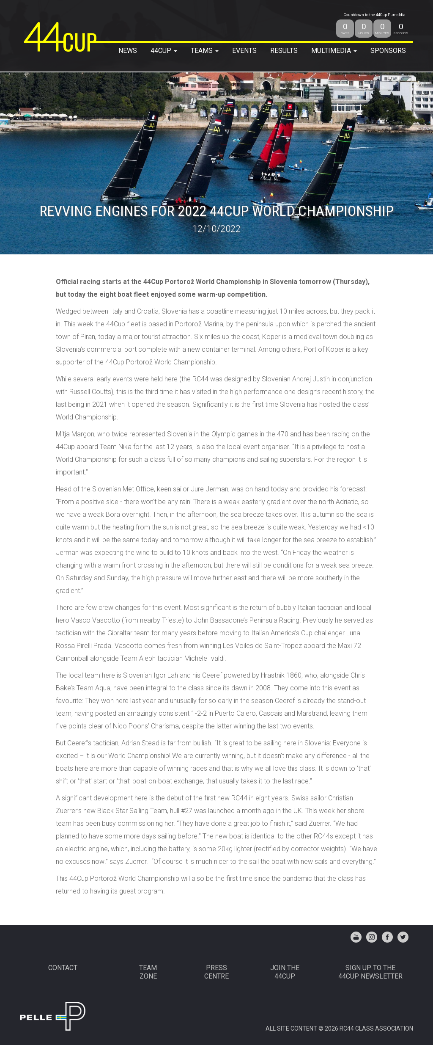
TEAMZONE (148, 972)
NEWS (127, 51)
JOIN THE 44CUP (284, 972)
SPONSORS (388, 51)
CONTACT (62, 968)
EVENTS (244, 51)
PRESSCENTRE (216, 972)
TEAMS (205, 51)
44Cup (164, 51)
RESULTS (284, 51)
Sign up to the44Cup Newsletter (370, 972)
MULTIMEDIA (334, 51)
